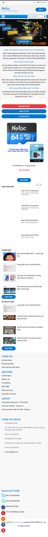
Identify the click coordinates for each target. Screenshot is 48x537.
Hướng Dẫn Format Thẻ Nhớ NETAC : (29, 264)
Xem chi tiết (24, 41)
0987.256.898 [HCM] (12, 495)
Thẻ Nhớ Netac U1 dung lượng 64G (24, 165)
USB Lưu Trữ (24, 111)
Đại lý (41, 10)
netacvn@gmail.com (11, 452)
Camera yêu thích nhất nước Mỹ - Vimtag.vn (16, 409)
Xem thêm (24, 180)
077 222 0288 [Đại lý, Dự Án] (15, 512)
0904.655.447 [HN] (12, 506)
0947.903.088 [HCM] (12, 501)
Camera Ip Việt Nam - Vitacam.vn (12, 406)
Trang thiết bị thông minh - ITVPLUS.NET (15, 402)
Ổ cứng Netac (24, 116)
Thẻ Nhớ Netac (24, 106)
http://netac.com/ (17, 522)
